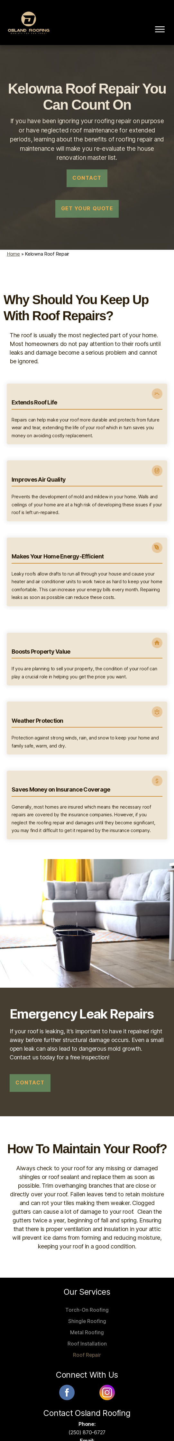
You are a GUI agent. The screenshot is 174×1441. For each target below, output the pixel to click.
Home (13, 250)
